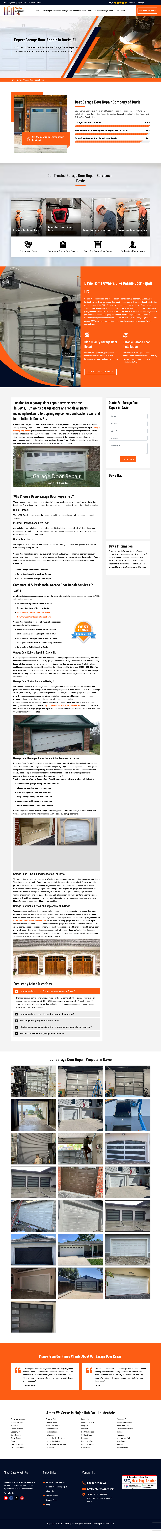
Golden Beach (51, 1425)
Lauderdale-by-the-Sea (56, 1447)
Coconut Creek (17, 1432)
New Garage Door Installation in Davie (34, 620)
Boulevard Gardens (18, 1422)
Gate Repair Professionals (103, 1527)
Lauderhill (50, 1450)
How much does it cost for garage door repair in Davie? (47, 994)
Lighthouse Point (88, 1425)
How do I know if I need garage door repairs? (42, 1036)
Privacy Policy (52, 1498)
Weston (120, 1447)
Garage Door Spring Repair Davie (132, 229)
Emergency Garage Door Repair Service (64, 247)
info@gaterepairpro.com (15, 3)
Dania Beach (16, 1441)
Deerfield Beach (17, 1447)
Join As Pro (123, 11)
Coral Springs (16, 1438)
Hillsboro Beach (52, 1432)
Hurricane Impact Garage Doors (102, 11)
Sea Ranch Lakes (123, 1428)
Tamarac (120, 1438)
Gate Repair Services (49, 11)
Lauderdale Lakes (53, 1444)
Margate (84, 1428)
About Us (50, 1494)
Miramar (84, 1432)
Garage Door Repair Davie (33, 80)
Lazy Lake (85, 1422)
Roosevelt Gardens (124, 1425)
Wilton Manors (122, 1450)
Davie (19, 80)
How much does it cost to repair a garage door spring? (47, 1017)
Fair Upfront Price (28, 247)
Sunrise (120, 1435)
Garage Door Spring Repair (56, 1490)
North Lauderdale (88, 1435)
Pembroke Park (87, 1444)
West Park (121, 1444)
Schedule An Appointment (100, 374)
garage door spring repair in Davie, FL (63, 708)
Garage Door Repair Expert (112, 122)
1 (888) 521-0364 (147, 10)
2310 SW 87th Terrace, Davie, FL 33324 (100, 1502)
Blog (48, 1507)
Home (35, 11)
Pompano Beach (123, 1422)
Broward (14, 1428)
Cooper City (15, 1435)
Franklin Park (51, 1422)
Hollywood (50, 1438)
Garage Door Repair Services (73, 11)
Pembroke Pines (87, 1447)
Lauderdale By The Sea (55, 1441)
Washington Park (123, 1441)
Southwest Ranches (125, 1432)
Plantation (85, 1450)
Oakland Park (86, 1438)
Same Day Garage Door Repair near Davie (112, 138)
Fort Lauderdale (17, 1450)
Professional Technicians (133, 247)
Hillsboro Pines (52, 1435)
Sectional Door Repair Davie (26, 229)
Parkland (84, 1441)
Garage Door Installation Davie (97, 229)
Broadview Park (17, 1425)
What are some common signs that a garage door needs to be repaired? (56, 1030)
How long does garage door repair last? (39, 1023)
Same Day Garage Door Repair (98, 247)
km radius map (128, 510)
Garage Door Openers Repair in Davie (33, 615)
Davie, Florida (35, 3)
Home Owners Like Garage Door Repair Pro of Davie (112, 130)
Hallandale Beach (53, 1428)
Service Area (51, 1503)
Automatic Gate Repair (55, 1485)
